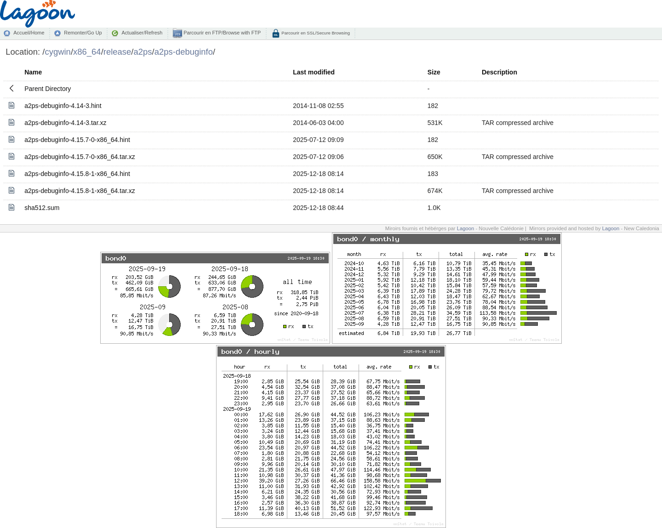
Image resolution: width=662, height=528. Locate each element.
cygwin (57, 52)
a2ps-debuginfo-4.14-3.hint (62, 105)
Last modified (314, 72)
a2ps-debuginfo (183, 52)
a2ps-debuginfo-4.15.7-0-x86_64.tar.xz (79, 156)
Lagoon (465, 228)
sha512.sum (41, 207)
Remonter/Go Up (83, 32)
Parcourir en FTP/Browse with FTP (221, 32)
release (117, 52)
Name (33, 72)
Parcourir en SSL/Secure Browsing (315, 32)
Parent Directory (47, 88)
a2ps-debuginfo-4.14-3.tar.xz (65, 122)
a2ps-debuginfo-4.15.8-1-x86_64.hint (77, 173)
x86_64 (87, 52)
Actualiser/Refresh (141, 32)
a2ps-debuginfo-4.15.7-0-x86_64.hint (77, 139)
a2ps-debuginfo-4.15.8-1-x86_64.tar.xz (79, 190)
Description (499, 72)
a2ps (142, 52)
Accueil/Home (28, 32)
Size (434, 72)
